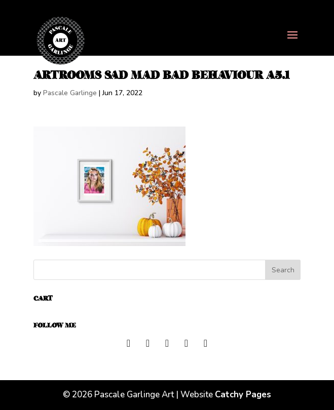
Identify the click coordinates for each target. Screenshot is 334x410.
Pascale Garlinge (70, 93)
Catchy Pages (243, 394)
